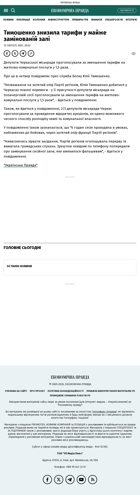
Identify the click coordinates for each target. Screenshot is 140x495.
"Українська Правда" (21, 165)
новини (8, 19)
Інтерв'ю (131, 19)
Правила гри (80, 19)
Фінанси (96, 19)
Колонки (39, 19)
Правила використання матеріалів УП (110, 391)
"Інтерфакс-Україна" (104, 411)
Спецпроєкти (114, 19)
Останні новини (19, 266)
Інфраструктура (58, 19)
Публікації (23, 19)
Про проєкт (37, 391)
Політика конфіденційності (66, 391)
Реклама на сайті (16, 391)
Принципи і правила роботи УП (70, 395)
